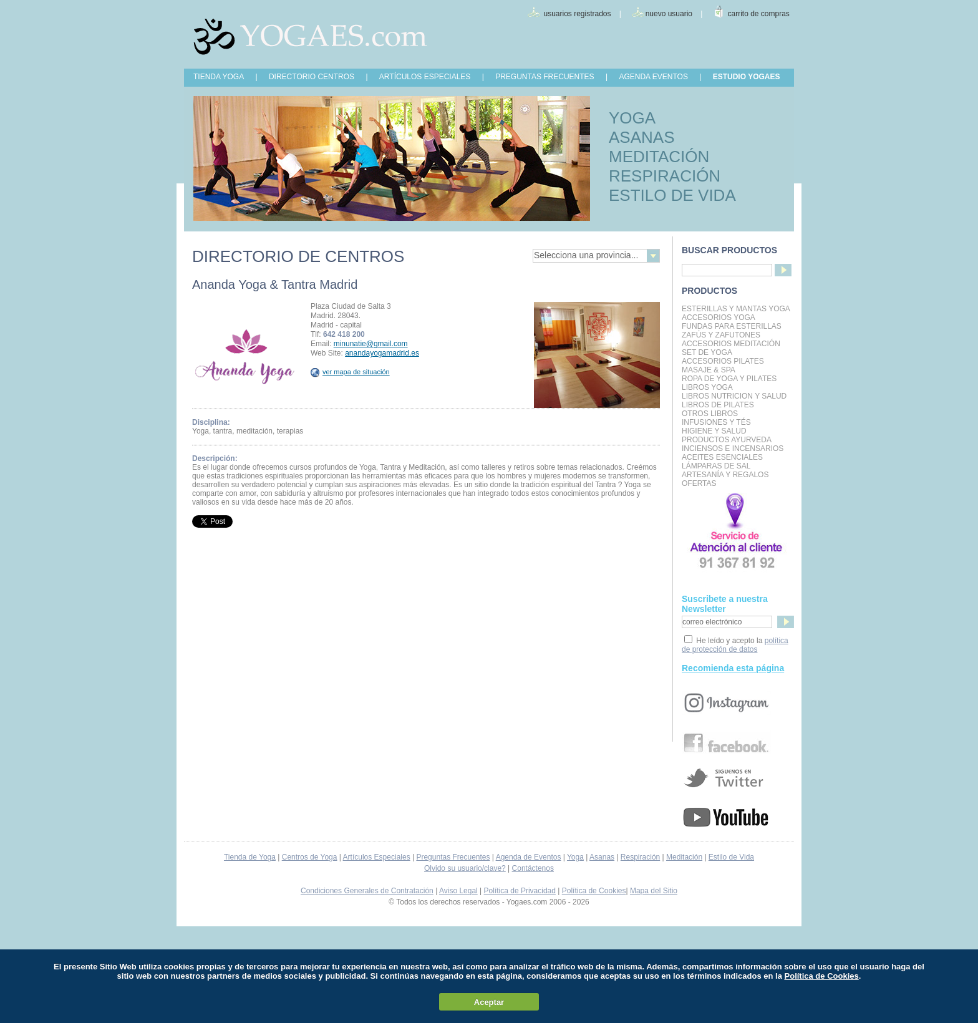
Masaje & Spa (708, 370)
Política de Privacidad (520, 890)
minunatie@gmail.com (371, 343)
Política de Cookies (594, 890)
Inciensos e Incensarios (732, 448)
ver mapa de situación (350, 372)
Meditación (684, 857)
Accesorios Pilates (723, 361)
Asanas (601, 857)
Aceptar (489, 1002)
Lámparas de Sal (716, 466)
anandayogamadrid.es (382, 353)
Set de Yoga (707, 352)
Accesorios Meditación (731, 343)
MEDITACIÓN (659, 156)
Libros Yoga (707, 387)
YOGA (632, 118)
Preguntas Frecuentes (453, 857)
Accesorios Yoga (718, 317)
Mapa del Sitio (653, 890)
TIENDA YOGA (218, 76)
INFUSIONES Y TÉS (716, 422)
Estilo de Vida (731, 857)
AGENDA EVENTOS (653, 76)
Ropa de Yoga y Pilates (729, 378)
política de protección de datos (735, 645)
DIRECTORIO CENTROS (311, 76)
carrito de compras (759, 13)
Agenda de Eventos (528, 857)
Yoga (575, 857)
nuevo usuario (669, 13)
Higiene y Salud (714, 431)
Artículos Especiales (376, 857)
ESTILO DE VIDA (672, 195)
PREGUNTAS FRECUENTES (544, 76)
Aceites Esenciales (722, 457)
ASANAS (642, 137)
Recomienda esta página (733, 668)
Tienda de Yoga (250, 857)
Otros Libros (710, 413)
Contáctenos (533, 868)
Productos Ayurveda (727, 439)
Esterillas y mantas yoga (736, 308)
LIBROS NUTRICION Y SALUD (734, 396)
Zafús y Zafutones (721, 335)
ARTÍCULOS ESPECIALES (425, 76)
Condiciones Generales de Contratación (367, 890)
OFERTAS (699, 483)
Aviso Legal (458, 890)
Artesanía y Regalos (725, 474)
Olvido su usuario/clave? (465, 868)
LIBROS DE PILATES (718, 404)
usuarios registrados (577, 13)
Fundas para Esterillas (732, 326)
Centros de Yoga (309, 857)
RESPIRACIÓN (664, 176)
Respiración (640, 857)
